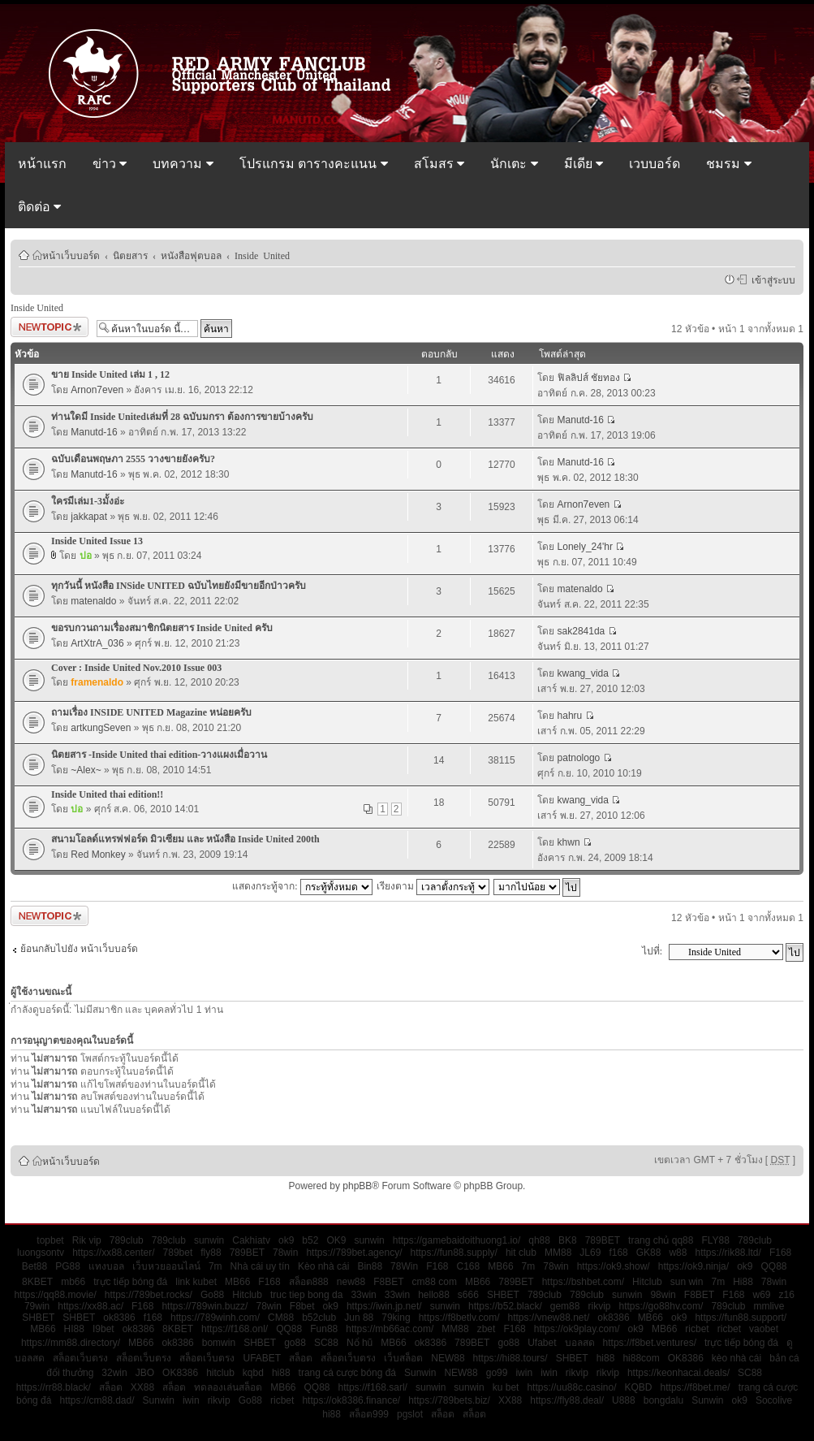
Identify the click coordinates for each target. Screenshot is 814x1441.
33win (363, 1294)
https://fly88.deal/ (567, 1400)
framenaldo (97, 682)
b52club (319, 1317)
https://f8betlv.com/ (459, 1317)
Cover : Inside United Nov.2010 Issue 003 (136, 667)
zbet (486, 1329)
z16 (787, 1294)
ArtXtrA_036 (97, 643)
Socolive (774, 1400)
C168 (468, 1266)
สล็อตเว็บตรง (80, 1358)
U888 (623, 1400)
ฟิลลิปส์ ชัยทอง (589, 377)
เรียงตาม (433, 886)
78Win (404, 1266)
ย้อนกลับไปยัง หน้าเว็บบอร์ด (79, 948)
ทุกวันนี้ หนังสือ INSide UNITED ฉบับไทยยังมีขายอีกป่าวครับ (178, 585)
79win (37, 1306)
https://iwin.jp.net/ (384, 1306)
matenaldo (93, 601)
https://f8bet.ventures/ (649, 1342)
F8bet (302, 1306)
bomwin (218, 1342)
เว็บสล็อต (403, 1358)
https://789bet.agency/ (354, 1252)
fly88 (210, 1252)
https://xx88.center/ (113, 1252)
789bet (178, 1252)
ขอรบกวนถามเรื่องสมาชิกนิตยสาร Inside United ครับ (162, 628)
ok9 (286, 1240)
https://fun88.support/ (740, 1317)
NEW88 (447, 1358)
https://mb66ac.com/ (389, 1329)
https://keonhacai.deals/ (678, 1372)
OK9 (336, 1240)
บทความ (183, 164)
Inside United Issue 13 (97, 541)
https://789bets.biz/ (449, 1400)
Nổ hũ (360, 1342)
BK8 (567, 1240)
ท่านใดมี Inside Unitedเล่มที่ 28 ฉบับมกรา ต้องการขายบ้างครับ (182, 416)
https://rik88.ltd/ (727, 1252)
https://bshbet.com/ (583, 1281)
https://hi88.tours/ (510, 1358)
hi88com (640, 1358)
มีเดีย (583, 164)
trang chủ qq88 (660, 1240)
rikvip (599, 1306)
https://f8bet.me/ (695, 1387)
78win (285, 1252)
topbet (50, 1240)
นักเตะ (513, 164)
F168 (780, 1252)
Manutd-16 (94, 432)
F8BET (388, 1281)
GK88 (648, 1252)
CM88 (281, 1317)
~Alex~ (86, 770)
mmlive (768, 1306)
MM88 (558, 1252)
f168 (618, 1252)
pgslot (410, 1414)
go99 (497, 1372)
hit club (521, 1252)
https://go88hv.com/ (661, 1306)
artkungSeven (101, 727)
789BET (602, 1240)
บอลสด (580, 1342)
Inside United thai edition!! (107, 794)
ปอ (86, 555)
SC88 (326, 1342)
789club (127, 1240)
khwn (569, 842)
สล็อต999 (369, 1414)
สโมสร (439, 164)
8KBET (37, 1281)
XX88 (142, 1387)
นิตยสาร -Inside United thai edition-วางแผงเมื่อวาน (159, 754)
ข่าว (110, 164)
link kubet (196, 1281)
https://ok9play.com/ (577, 1329)
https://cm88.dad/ (96, 1400)
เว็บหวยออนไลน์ (166, 1266)
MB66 (500, 1266)
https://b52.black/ (505, 1306)
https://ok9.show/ (613, 1266)
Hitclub (647, 1281)
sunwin (209, 1240)
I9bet (103, 1329)
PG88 (67, 1266)
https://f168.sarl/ (372, 1387)
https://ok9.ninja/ (693, 1266)
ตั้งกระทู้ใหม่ (49, 327)
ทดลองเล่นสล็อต (228, 1387)
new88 (351, 1281)
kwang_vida (583, 673)
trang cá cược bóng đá (347, 1372)
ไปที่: (652, 951)
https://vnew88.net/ (548, 1317)
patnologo (579, 758)
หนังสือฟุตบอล (191, 255)
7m (215, 1266)
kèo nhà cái (736, 1358)
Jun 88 (358, 1317)
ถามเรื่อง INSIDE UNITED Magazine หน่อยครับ (151, 712)
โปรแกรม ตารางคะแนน (313, 164)
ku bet (506, 1387)
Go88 (212, 1294)
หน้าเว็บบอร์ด (71, 255)
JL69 (590, 1252)
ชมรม (728, 164)
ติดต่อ (39, 207)
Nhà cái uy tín (260, 1266)
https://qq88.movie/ (55, 1294)
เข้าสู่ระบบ (771, 279)
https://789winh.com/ (215, 1317)
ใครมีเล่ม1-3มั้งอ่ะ (87, 501)
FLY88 (715, 1240)
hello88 (434, 1294)
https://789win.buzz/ (205, 1306)
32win (114, 1372)
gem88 (565, 1306)
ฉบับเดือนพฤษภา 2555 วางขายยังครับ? (133, 459)
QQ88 (774, 1266)
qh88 (539, 1240)
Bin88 (369, 1266)
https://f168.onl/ (234, 1329)
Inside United (262, 255)
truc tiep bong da (306, 1294)
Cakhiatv (251, 1240)
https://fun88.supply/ (454, 1252)
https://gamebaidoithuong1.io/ (456, 1240)
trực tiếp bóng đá (130, 1281)
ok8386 (119, 1317)
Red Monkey (98, 854)
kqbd (253, 1372)
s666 (468, 1294)
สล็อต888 (309, 1281)
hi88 (606, 1358)
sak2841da (581, 631)
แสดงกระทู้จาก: (302, 886)
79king (395, 1317)
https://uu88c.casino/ (571, 1387)
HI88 (74, 1329)
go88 (295, 1342)
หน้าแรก (42, 164)
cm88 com (434, 1281)
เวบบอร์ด (654, 164)
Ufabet (542, 1342)
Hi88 (743, 1281)
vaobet (763, 1329)
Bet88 (34, 1266)
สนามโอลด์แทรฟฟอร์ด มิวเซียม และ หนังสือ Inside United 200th (185, 839)
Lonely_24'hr (585, 546)
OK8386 (686, 1358)
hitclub (220, 1372)
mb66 (73, 1281)
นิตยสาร (130, 255)
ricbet (696, 1329)
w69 (762, 1294)
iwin (523, 1372)
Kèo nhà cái (323, 1266)
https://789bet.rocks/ (148, 1294)
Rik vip (86, 1240)
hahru (570, 715)
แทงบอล (106, 1266)
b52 (310, 1240)
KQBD (638, 1387)
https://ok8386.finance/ (351, 1400)
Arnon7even (97, 390)
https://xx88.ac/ (90, 1306)
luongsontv (40, 1252)
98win (662, 1294)
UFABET (262, 1358)
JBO (145, 1372)
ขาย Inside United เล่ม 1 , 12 (110, 374)
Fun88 (324, 1329)
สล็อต (300, 1358)
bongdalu (663, 1400)
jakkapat (89, 516)
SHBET (503, 1294)
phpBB (357, 1186)
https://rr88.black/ (53, 1387)
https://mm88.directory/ (70, 1342)
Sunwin (420, 1372)
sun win (687, 1281)
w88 (678, 1252)
